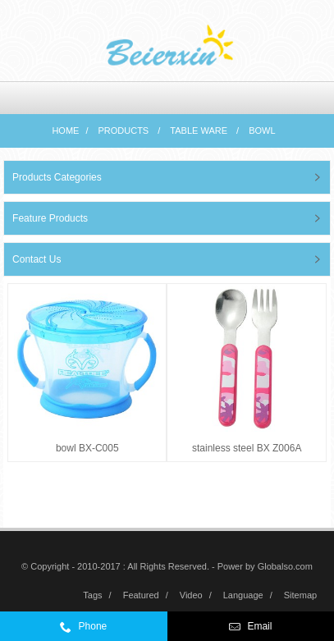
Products (123, 130)
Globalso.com (285, 566)
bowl (262, 130)
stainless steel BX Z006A (246, 448)
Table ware (198, 130)
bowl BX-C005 (87, 448)
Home (65, 130)
